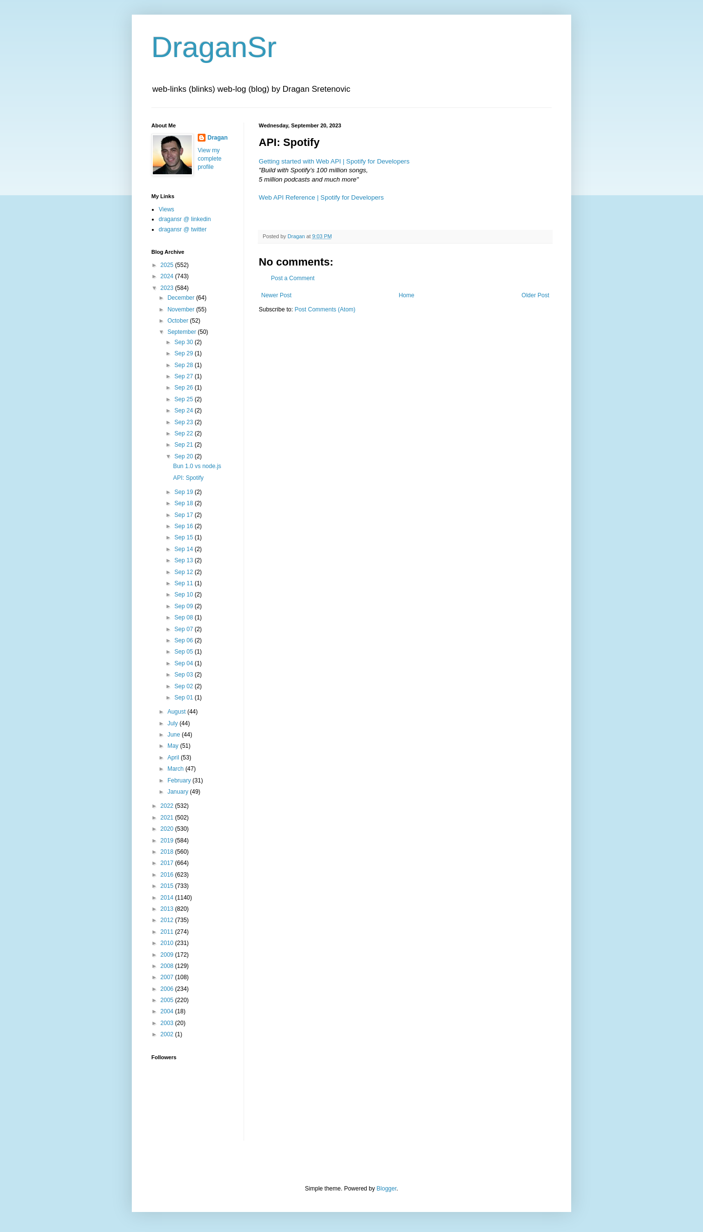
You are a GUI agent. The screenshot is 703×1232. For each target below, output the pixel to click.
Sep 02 (184, 686)
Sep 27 (184, 376)
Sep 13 (184, 560)
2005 (168, 1000)
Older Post (535, 295)
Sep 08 (184, 617)
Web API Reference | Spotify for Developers (321, 197)
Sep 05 (184, 651)
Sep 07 (184, 629)
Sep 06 (184, 640)
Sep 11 (184, 583)
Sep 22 (184, 433)
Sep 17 (184, 515)
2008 (168, 966)
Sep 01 (184, 697)
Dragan (217, 137)
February (179, 780)
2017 (168, 863)
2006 (168, 989)
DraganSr (214, 47)
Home (406, 295)
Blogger (386, 1188)
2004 (168, 1011)
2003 (168, 1023)
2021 (168, 817)
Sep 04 (184, 663)
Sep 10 (184, 594)
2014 (168, 897)
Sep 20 (184, 456)
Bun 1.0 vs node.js (197, 466)
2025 (168, 265)
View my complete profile (210, 158)
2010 (168, 943)
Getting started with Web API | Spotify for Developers (334, 161)
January (178, 791)
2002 (168, 1034)
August (177, 711)
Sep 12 (184, 572)
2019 (168, 840)
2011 (168, 931)
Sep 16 (184, 526)
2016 (168, 874)
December (181, 297)
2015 (168, 886)
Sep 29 (184, 353)
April (174, 757)
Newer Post (276, 295)
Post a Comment (292, 278)
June (174, 734)
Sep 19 (184, 492)
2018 (168, 851)
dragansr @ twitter (183, 229)
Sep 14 (184, 549)
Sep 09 (184, 606)
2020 (168, 828)
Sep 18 (184, 503)
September (182, 332)
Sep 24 (184, 410)
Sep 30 (184, 342)
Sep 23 (184, 422)
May (173, 745)
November (181, 309)
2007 (168, 977)
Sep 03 (184, 674)
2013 (168, 908)
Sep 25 (184, 399)
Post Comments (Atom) (324, 309)
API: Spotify (188, 477)
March (176, 768)
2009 (168, 954)
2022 (168, 805)
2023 (168, 288)
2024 (168, 276)
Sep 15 (184, 537)
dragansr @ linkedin (185, 219)
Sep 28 (184, 365)
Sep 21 (184, 444)
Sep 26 (184, 387)
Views (166, 209)
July (173, 723)
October (178, 320)
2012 (168, 920)
